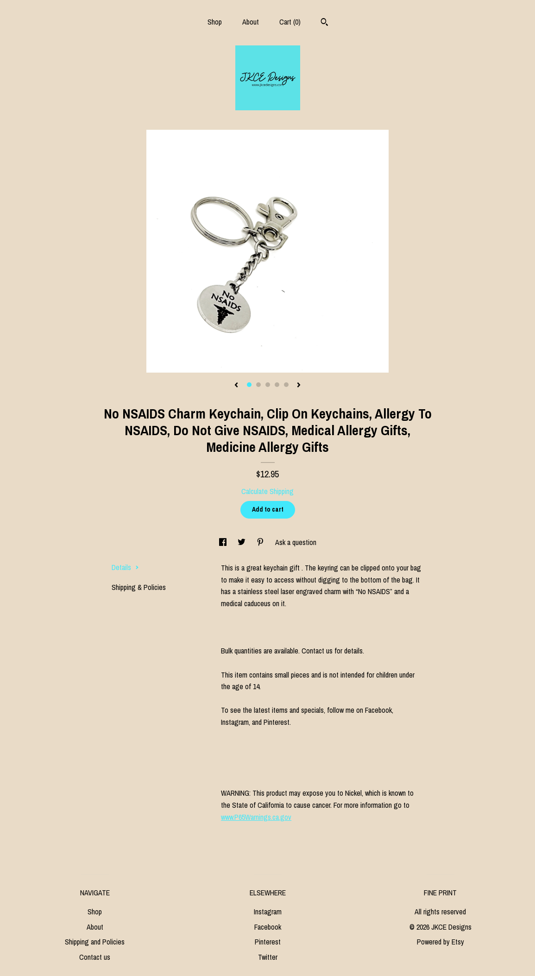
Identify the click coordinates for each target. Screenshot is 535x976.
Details (125, 567)
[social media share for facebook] (223, 542)
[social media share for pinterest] (261, 542)
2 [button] (258, 384)
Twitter (267, 957)
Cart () (290, 22)
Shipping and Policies (95, 942)
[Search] (324, 23)
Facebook (267, 927)
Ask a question (295, 542)
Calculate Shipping (267, 491)
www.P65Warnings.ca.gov (256, 817)
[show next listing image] (298, 385)
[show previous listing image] (236, 385)
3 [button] (267, 384)
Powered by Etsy (440, 942)
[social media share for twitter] (242, 542)
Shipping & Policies (139, 587)
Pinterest (268, 942)
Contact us (94, 957)
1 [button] (249, 384)
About (250, 22)
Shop (215, 22)
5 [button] (286, 384)
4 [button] (277, 384)
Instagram (268, 911)
